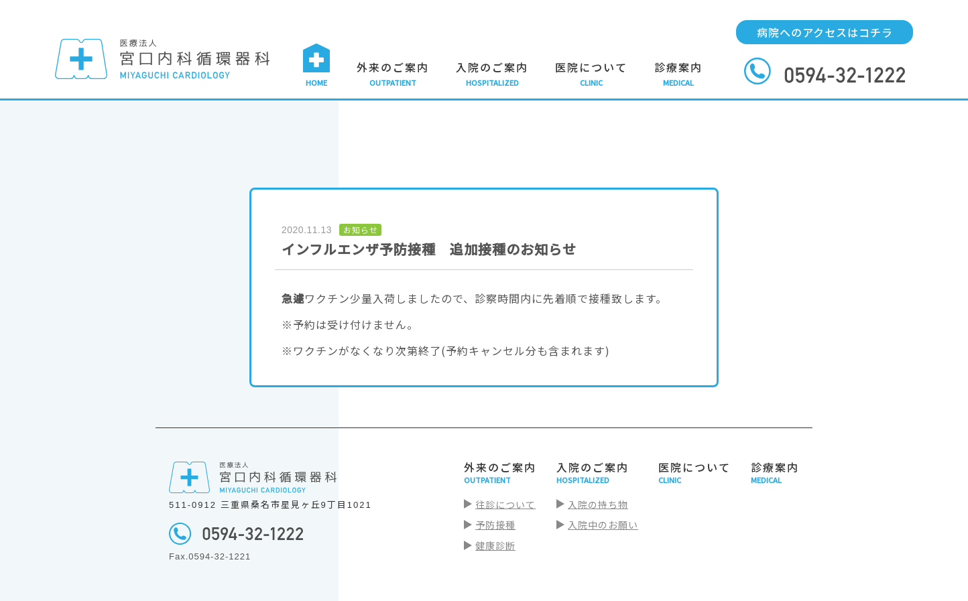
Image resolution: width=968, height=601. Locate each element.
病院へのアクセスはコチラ (825, 32)
